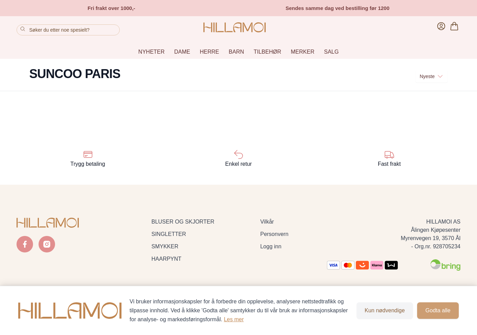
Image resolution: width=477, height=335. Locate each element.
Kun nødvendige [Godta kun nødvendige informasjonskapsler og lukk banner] (385, 310)
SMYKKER (164, 246)
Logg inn (270, 246)
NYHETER (151, 52)
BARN (236, 52)
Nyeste (432, 76)
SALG (331, 52)
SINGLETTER (168, 234)
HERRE (209, 52)
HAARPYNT (166, 259)
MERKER (302, 52)
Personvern (274, 234)
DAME (182, 52)
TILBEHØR (267, 52)
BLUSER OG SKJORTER (182, 222)
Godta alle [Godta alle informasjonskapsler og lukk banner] (437, 310)
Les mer (234, 319)
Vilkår (267, 222)
